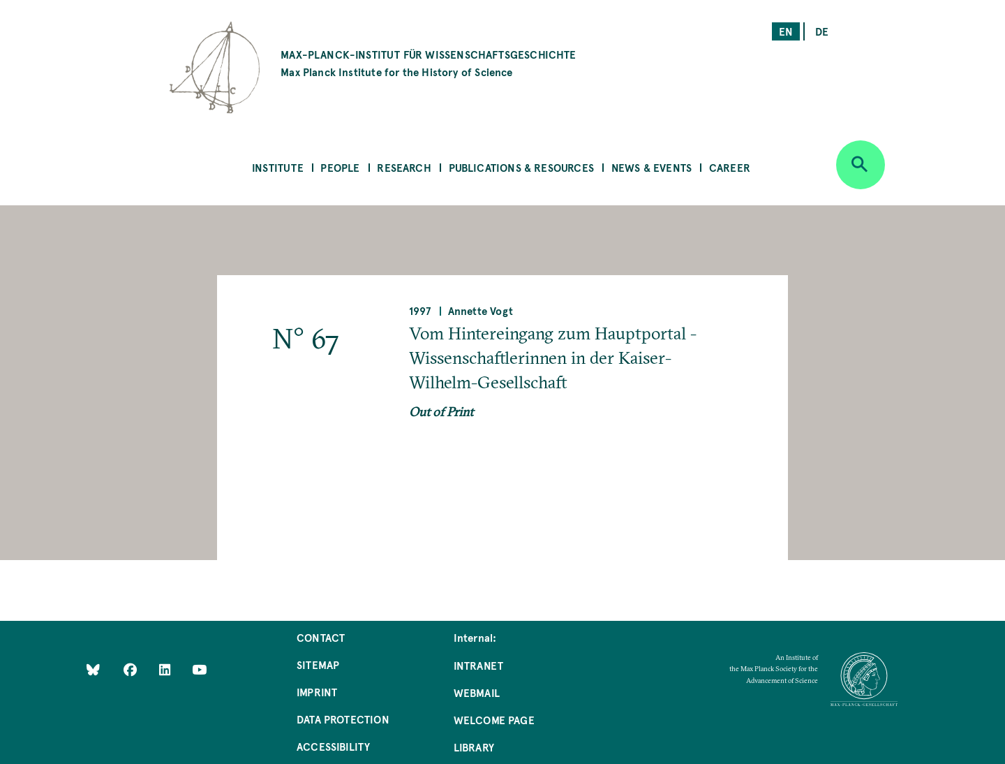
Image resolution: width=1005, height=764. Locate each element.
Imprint (317, 691)
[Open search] (860, 164)
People (339, 167)
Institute (278, 167)
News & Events (651, 167)
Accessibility (333, 746)
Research (404, 167)
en (786, 31)
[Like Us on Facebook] (132, 669)
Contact (321, 637)
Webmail (477, 692)
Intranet (478, 665)
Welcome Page (494, 719)
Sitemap (318, 664)
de (821, 31)
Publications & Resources (521, 167)
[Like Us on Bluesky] (93, 669)
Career (729, 167)
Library (474, 747)
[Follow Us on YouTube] (199, 669)
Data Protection (343, 719)
